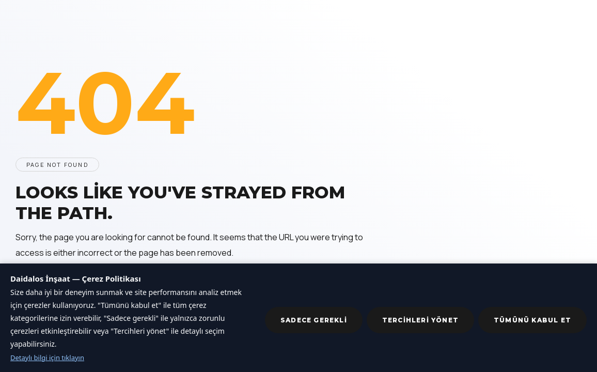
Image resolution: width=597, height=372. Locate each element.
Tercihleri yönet (420, 320)
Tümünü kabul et (532, 320)
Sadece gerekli (313, 320)
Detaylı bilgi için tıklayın (47, 357)
